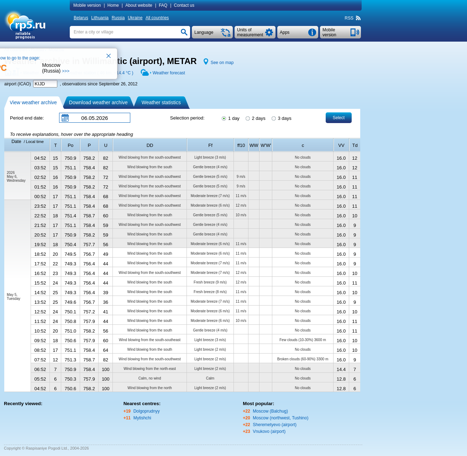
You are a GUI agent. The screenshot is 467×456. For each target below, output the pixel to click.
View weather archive (33, 102)
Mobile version (87, 5)
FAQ (163, 5)
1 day (230, 118)
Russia (118, 17)
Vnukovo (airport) (269, 431)
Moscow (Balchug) (270, 411)
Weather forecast (169, 72)
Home (113, 5)
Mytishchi (142, 417)
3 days (281, 118)
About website (138, 5)
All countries (157, 17)
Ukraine (135, 17)
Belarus (81, 17)
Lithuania (100, 17)
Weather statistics (161, 102)
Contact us (184, 5)
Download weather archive (98, 102)
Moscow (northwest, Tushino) (280, 417)
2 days (255, 118)
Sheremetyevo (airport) (275, 424)
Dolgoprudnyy (146, 411)
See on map (222, 62)
